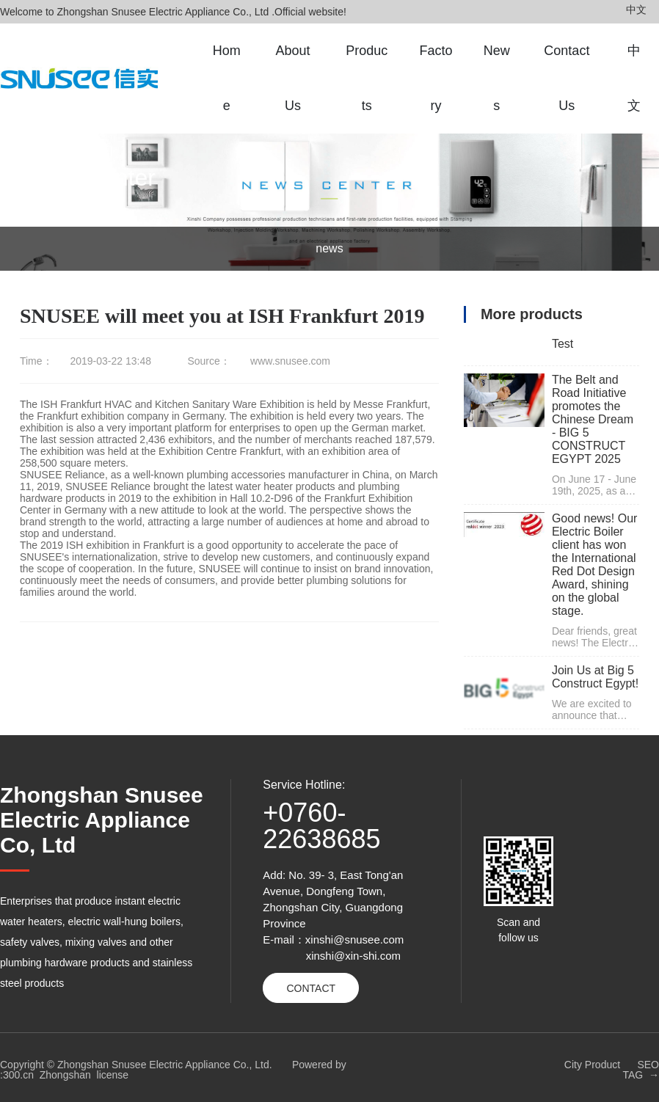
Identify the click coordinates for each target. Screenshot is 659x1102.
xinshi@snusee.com (354, 939)
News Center (88, 177)
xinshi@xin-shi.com (353, 955)
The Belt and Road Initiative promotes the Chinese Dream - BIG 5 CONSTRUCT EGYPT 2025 (592, 419)
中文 (636, 9)
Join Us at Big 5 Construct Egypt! (595, 677)
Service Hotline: (304, 784)
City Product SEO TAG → (611, 1070)
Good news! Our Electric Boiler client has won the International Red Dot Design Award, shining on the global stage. (595, 564)
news (329, 248)
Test (562, 343)
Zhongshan (65, 1075)
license (113, 1075)
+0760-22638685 (321, 826)
